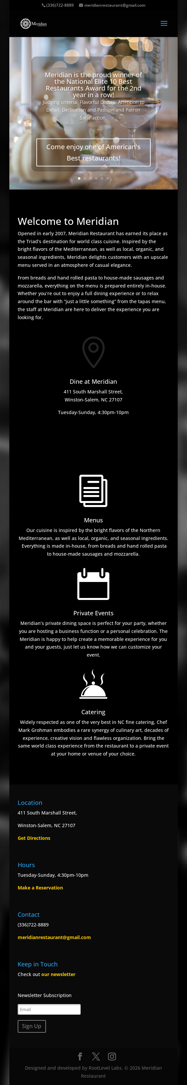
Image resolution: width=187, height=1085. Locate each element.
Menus (93, 520)
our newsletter (58, 974)
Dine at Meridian (93, 381)
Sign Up (31, 1026)
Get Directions (34, 838)
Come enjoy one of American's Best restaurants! (93, 158)
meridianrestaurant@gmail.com (54, 937)
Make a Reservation (40, 887)
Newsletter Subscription (45, 995)
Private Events (93, 613)
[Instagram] (112, 1057)
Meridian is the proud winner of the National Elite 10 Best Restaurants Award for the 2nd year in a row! (93, 90)
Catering (93, 712)
